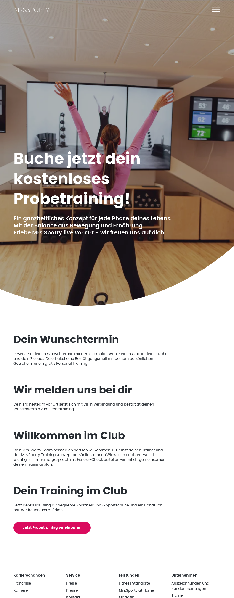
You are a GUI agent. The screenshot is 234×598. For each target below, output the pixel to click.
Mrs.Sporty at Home (136, 590)
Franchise (22, 583)
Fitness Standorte (134, 583)
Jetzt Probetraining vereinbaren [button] (52, 528)
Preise (71, 583)
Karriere (20, 590)
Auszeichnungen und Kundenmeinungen (190, 586)
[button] (216, 10)
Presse (72, 590)
